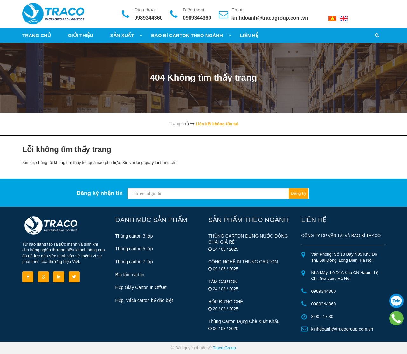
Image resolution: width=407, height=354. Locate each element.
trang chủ (169, 162)
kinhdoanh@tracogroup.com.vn (269, 18)
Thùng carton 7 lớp (134, 261)
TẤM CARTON (223, 281)
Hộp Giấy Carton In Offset (141, 287)
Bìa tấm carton (129, 274)
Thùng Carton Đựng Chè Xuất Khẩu (243, 321)
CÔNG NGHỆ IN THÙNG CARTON (243, 261)
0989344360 (149, 18)
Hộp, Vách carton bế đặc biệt (144, 300)
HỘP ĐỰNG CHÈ (225, 301)
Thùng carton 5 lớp (134, 248)
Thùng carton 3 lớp (134, 236)
